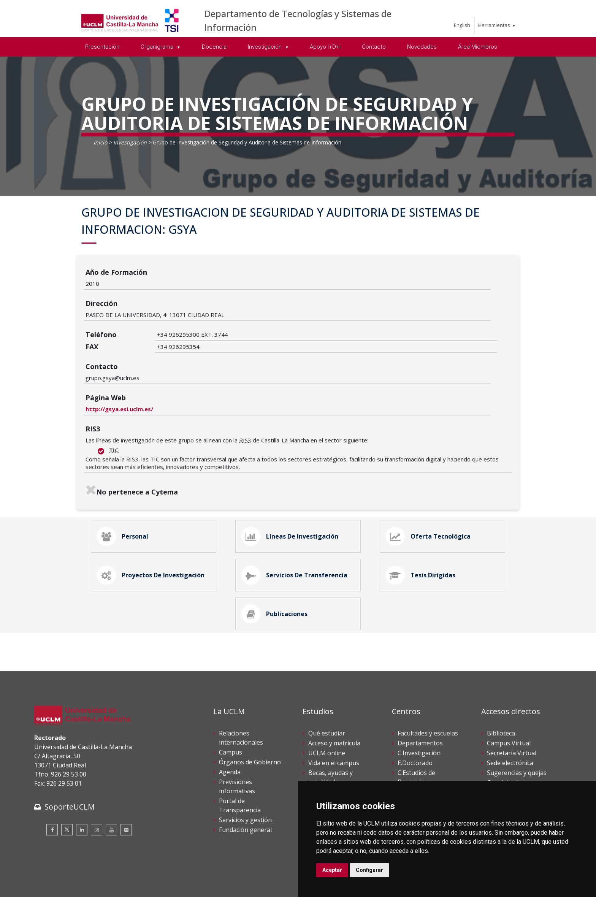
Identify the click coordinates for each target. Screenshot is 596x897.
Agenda (230, 726)
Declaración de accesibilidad (68, 885)
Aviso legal (47, 877)
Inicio (100, 142)
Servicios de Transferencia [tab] (296, 523)
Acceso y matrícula (334, 697)
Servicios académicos (338, 756)
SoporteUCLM (69, 761)
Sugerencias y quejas (517, 727)
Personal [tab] (124, 480)
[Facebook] (52, 783)
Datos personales (114, 877)
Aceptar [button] (332, 870)
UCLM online (326, 707)
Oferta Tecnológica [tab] (430, 480)
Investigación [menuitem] (265, 46)
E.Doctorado (415, 717)
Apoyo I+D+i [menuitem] (325, 46)
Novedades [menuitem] (422, 46)
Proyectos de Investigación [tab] (152, 523)
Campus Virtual (509, 697)
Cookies (76, 877)
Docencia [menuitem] (214, 46)
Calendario (323, 746)
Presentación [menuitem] (102, 46)
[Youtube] (111, 783)
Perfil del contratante (517, 756)
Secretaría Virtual (511, 707)
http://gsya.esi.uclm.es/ (191, 351)
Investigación (130, 142)
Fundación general (245, 784)
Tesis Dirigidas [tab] (422, 523)
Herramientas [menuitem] (494, 25)
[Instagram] (96, 783)
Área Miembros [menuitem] (477, 46)
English (462, 25)
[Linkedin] (81, 783)
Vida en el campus (333, 717)
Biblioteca (501, 687)
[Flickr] (126, 783)
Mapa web (122, 885)
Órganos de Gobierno (250, 716)
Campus (230, 706)
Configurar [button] (369, 870)
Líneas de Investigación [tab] (291, 480)
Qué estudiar (326, 687)
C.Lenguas (412, 746)
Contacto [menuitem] (374, 46)
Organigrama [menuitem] (158, 46)
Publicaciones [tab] (276, 565)
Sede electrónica (510, 717)
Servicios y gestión (245, 774)
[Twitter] (67, 783)
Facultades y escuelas (428, 687)
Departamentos (420, 697)
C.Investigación (419, 707)
